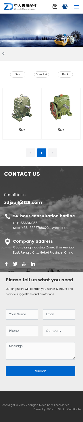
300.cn (51, 409)
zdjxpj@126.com (23, 202)
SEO (61, 409)
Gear (18, 74)
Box (22, 129)
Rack (65, 74)
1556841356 (29, 223)
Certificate (74, 409)
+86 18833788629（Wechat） (44, 227)
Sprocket (41, 74)
